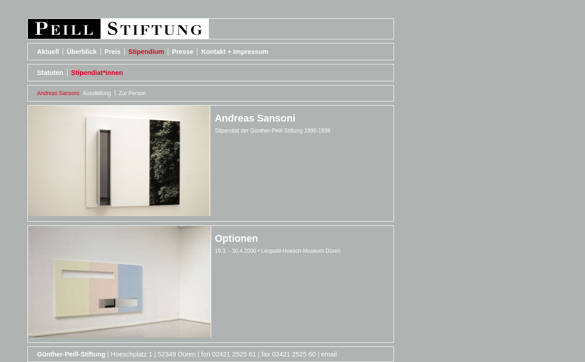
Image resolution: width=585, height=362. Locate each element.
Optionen (236, 238)
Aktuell (48, 51)
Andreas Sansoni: (58, 93)
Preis (113, 51)
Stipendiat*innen (97, 72)
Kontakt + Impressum (234, 51)
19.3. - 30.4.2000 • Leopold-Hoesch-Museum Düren (277, 251)
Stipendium (146, 51)
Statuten (50, 72)
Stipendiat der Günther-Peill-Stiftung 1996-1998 (272, 131)
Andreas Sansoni (255, 118)
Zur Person (132, 93)
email (329, 354)
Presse (182, 51)
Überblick (82, 51)
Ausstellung (97, 93)
